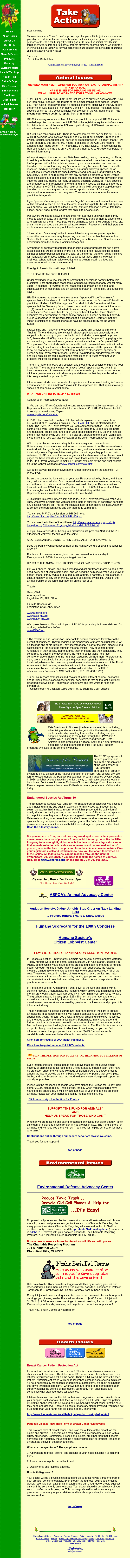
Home (36, 1536)
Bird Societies (42, 1538)
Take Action (75, 1543)
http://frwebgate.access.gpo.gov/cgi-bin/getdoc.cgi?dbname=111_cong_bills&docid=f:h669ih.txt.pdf (71, 524)
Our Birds (100, 1538)
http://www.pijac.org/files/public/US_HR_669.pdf (54, 516)
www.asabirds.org (37, 615)
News (91, 1538)
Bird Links (99, 1536)
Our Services (79, 1541)
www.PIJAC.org (36, 630)
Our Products (64, 1541)
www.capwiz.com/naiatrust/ (42, 414)
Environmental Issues (76, 64)
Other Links (51, 1541)
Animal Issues (55, 64)
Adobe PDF (36, 1232)
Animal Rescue (71, 1536)
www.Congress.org (53, 859)
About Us (58, 1536)
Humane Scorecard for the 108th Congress (75, 926)
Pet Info (90, 1541)
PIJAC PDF (83, 423)
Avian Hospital (86, 1536)
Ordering (110, 1538)
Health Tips (64, 1538)
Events (54, 1538)
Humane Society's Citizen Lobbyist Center (75, 939)
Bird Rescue (111, 1536)
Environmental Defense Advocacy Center (75, 1187)
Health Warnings (79, 1538)
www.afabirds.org (37, 612)
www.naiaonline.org (38, 618)
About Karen (46, 1536)
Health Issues (96, 64)
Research (100, 1541)
